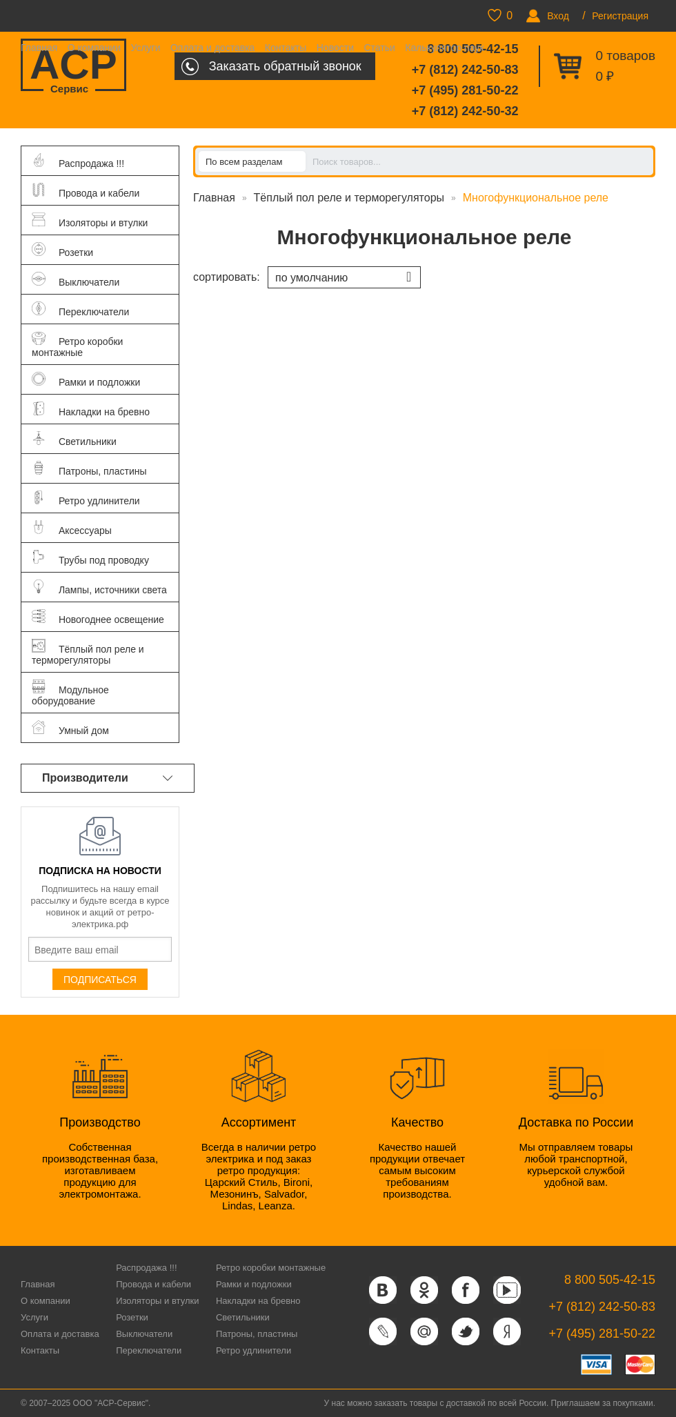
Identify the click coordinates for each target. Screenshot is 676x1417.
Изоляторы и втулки (157, 1301)
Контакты (285, 47)
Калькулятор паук (444, 47)
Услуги (145, 47)
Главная (39, 47)
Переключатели (148, 1350)
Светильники (243, 1317)
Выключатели (144, 1334)
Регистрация (620, 15)
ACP (73, 66)
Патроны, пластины (257, 1334)
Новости (335, 47)
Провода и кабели (153, 1284)
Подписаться (100, 979)
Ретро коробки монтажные (271, 1267)
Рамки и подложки (254, 1284)
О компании (94, 47)
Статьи (379, 47)
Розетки (132, 1317)
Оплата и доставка (212, 47)
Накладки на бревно (258, 1301)
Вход (558, 15)
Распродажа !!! (146, 1267)
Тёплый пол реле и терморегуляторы (349, 198)
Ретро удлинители (253, 1350)
